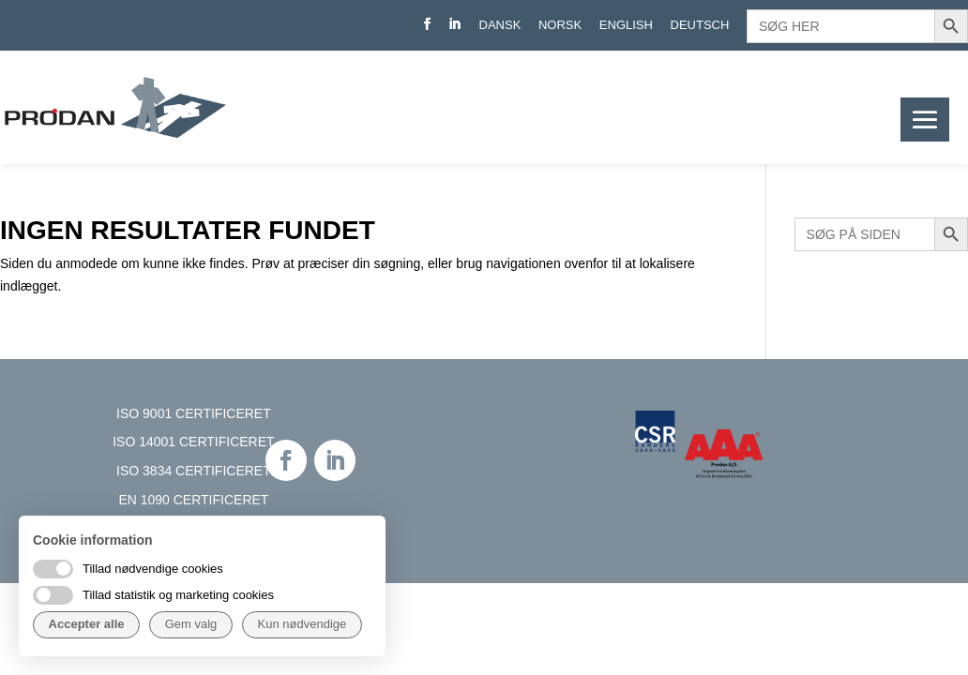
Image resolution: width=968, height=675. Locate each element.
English (626, 25)
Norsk (560, 25)
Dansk (500, 25)
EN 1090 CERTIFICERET (193, 499)
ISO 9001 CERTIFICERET (193, 413)
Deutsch (700, 25)
